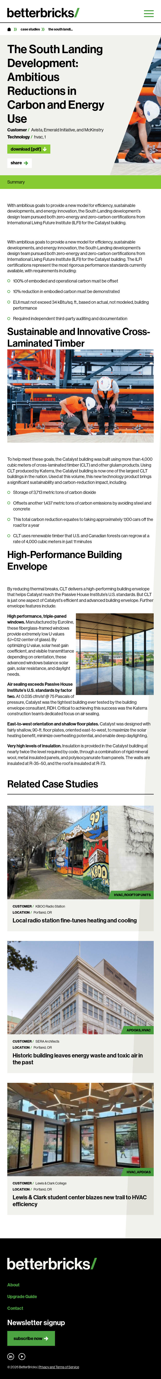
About (13, 1285)
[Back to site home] (80, 1264)
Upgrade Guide (22, 1296)
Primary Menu (149, 13)
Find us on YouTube (21, 1356)
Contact (15, 1308)
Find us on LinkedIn (10, 1356)
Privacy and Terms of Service (59, 1367)
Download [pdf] (26, 149)
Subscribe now (28, 1338)
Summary (16, 182)
